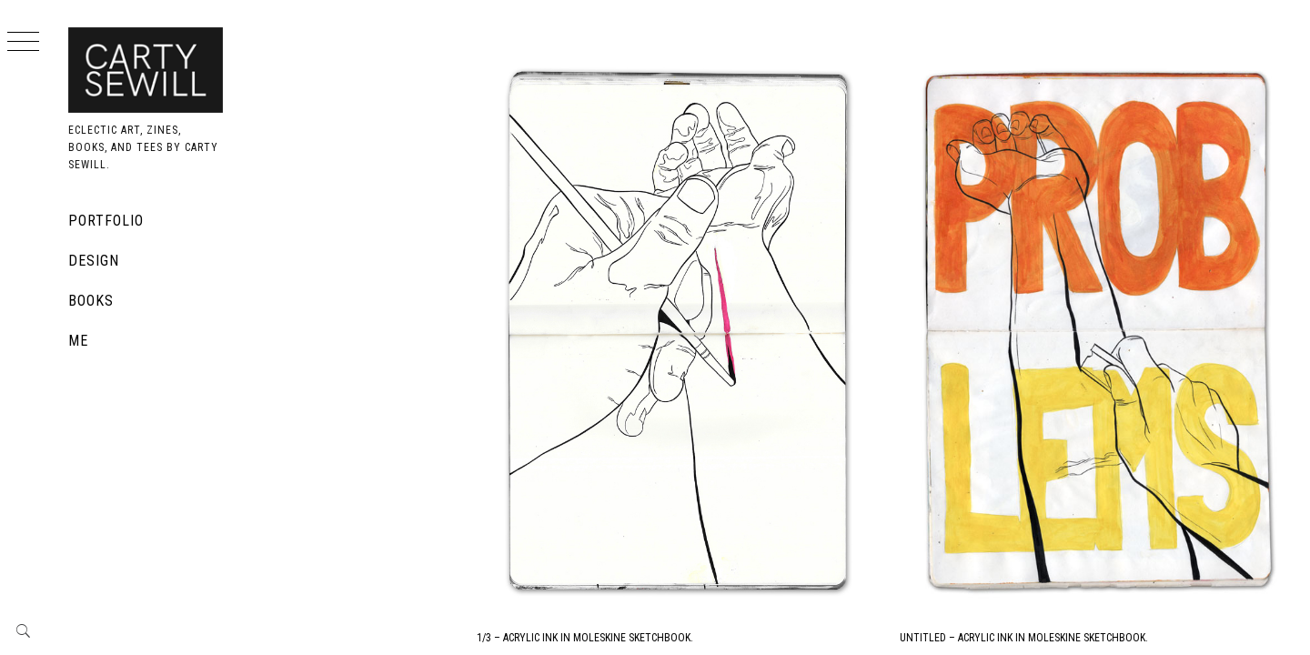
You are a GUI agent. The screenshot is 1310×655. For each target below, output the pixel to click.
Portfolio (106, 220)
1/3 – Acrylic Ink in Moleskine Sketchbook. (762, 513)
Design (93, 260)
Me (78, 340)
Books (91, 300)
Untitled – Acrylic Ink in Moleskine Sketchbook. (1113, 513)
